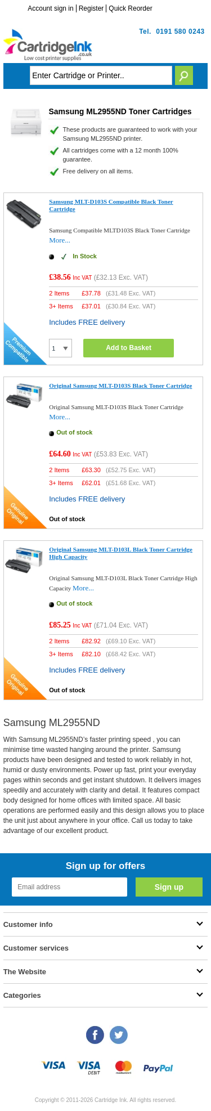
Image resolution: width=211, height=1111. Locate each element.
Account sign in (50, 8)
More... (59, 240)
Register (91, 8)
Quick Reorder (130, 8)
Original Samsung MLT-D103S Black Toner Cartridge (120, 385)
